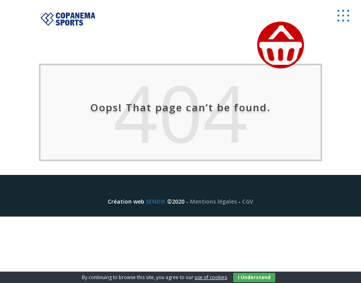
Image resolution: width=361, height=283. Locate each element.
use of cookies (211, 277)
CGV (247, 201)
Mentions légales (213, 201)
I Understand (254, 277)
